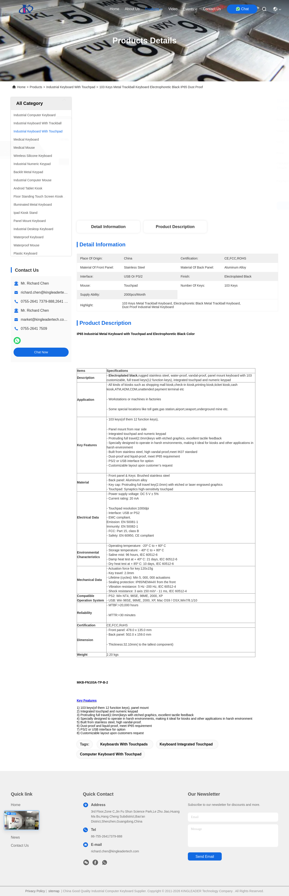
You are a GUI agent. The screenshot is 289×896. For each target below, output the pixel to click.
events (190, 9)
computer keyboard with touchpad (110, 754)
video (173, 9)
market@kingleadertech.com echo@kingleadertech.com (67, 319)
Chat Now (41, 352)
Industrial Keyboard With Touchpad (70, 87)
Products (36, 87)
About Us (18, 821)
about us (132, 9)
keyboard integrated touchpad (186, 744)
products (154, 9)
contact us (212, 9)
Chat (242, 9)
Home (114, 9)
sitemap (53, 891)
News (15, 837)
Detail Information (108, 226)
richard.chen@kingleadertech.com (48, 292)
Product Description (175, 226)
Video (15, 829)
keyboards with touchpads (124, 744)
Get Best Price (218, 205)
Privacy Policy (35, 891)
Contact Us (20, 845)
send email (205, 856)
